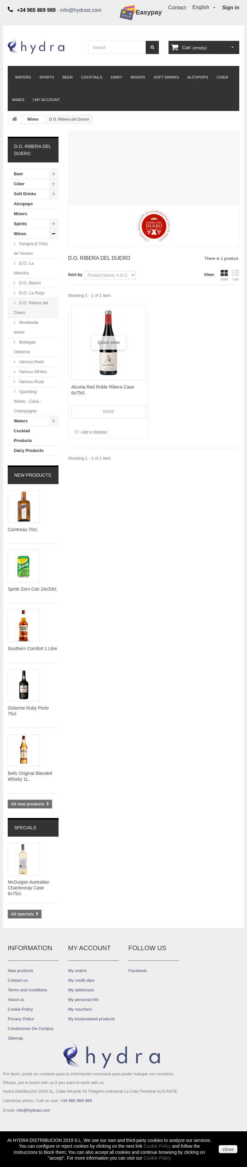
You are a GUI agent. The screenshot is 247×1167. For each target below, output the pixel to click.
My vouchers (80, 1009)
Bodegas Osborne (25, 347)
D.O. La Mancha (23, 268)
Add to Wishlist (93, 432)
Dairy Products (28, 450)
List (235, 275)
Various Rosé (31, 381)
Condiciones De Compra (30, 1028)
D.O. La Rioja (31, 292)
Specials (25, 827)
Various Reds (31, 361)
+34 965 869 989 (76, 1100)
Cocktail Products (23, 435)
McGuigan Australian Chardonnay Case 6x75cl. (28, 887)
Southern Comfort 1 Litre (32, 648)
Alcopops (197, 77)
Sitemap (15, 1038)
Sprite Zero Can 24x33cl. (33, 589)
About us (16, 999)
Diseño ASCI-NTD (24, 1122)
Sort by (75, 274)
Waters (23, 77)
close (228, 1149)
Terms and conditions (27, 990)
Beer (67, 77)
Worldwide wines (26, 327)
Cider (222, 77)
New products (32, 475)
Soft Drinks (166, 77)
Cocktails (91, 77)
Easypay (141, 13)
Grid (224, 275)
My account (89, 947)
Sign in (230, 7)
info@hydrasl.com (80, 10)
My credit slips (81, 980)
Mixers (138, 77)
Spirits (46, 77)
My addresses (81, 990)
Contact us (18, 980)
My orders (77, 970)
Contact (177, 7)
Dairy (116, 77)
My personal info (83, 999)
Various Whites (32, 371)
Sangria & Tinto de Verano (31, 248)
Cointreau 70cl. (23, 529)
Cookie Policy (157, 1146)
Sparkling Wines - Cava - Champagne (27, 401)
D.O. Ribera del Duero (31, 307)
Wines (18, 99)
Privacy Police (21, 1018)
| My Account (46, 99)
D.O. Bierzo (29, 282)
